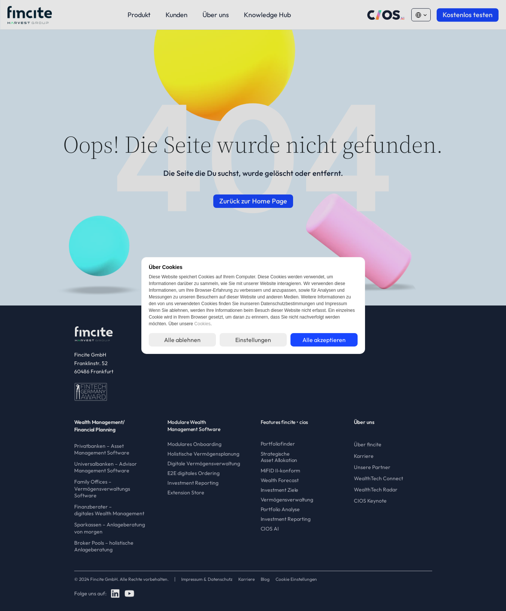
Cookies (202, 323)
